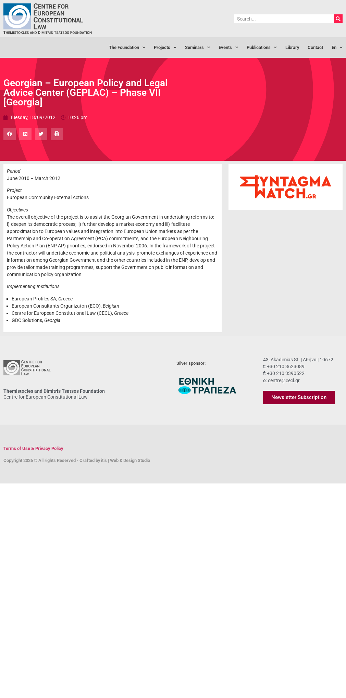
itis (104, 460)
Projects (165, 48)
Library (292, 47)
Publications (262, 48)
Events (228, 48)
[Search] (338, 18)
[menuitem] (337, 47)
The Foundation (127, 48)
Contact (315, 47)
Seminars (197, 48)
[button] (9, 134)
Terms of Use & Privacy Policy (33, 448)
